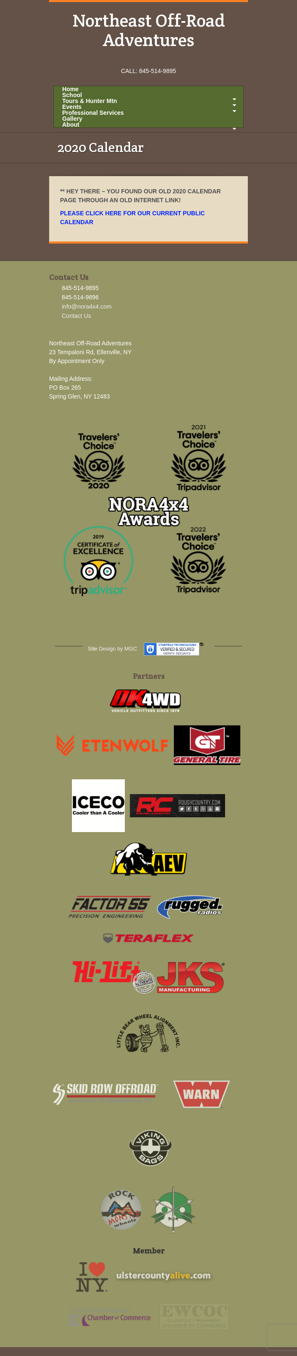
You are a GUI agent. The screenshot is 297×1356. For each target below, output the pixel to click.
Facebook (137, 59)
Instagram (148, 59)
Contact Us (76, 315)
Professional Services (93, 113)
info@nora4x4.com (87, 306)
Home (70, 89)
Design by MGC (118, 648)
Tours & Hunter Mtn (149, 101)
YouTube (160, 59)
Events (149, 107)
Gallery (72, 119)
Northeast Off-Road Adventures (148, 30)
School (149, 95)
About (149, 124)
